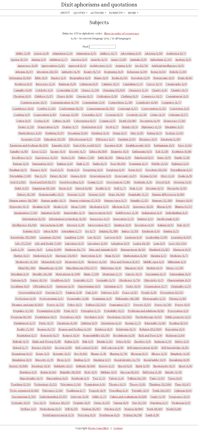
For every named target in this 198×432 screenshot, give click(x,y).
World (173, 409)
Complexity (147, 102)
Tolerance (52, 390)
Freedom (156, 169)
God (18, 182)
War (139, 402)
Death (127, 120)
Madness (75, 249)
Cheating (22, 96)
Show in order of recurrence (121, 33)
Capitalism (133, 84)
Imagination (25, 212)
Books (120, 78)
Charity (159, 90)
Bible (41, 78)
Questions (67, 323)
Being (158, 71)
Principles (90, 310)
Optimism (113, 286)
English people (138, 145)
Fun (40, 176)
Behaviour (137, 71)
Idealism (41, 206)
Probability (114, 310)
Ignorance (143, 206)
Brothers (23, 84)
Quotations (111, 323)
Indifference (127, 212)
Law (94, 237)
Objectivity (153, 280)
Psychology (119, 317)
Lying (53, 249)
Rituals (105, 341)
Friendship (20, 176)
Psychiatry (94, 317)
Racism (133, 323)
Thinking (160, 384)
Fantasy (21, 163)
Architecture (101, 65)
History (26, 194)
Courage (69, 114)
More (133, 12)
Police (75, 304)
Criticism (178, 114)
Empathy (61, 145)
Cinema (85, 96)
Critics (23, 120)
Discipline (174, 127)
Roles (123, 341)
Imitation (50, 212)
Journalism (71, 231)
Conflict (46, 108)
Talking (137, 378)
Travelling (118, 390)
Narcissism (156, 274)
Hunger (184, 200)
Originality (181, 286)
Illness (164, 206)
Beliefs (178, 71)
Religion (150, 329)
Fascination (42, 163)
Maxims (158, 255)
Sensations (22, 353)
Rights (72, 341)
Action (41, 53)
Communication (65, 102)
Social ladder (155, 360)
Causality (23, 90)
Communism (93, 102)
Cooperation (45, 114)
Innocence (99, 219)
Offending (42, 286)
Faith (105, 157)
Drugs (120, 133)
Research (50, 335)
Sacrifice (142, 341)
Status (48, 372)
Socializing (179, 360)
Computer (171, 102)
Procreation (178, 310)
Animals (138, 59)
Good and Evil (43, 182)
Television (70, 384)
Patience (109, 292)
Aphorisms (161, 59)
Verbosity (20, 402)
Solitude (85, 366)
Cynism (107, 120)
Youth (152, 415)
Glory (167, 176)
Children (44, 96)
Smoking (101, 360)
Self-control (86, 347)
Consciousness (100, 108)
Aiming (38, 59)
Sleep (63, 360)
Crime (157, 114)
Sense (42, 353)
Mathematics (135, 255)
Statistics (28, 372)
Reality (25, 329)
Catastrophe (176, 84)
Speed (125, 366)
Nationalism (180, 274)
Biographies (80, 78)
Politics (96, 304)
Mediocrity (27, 261)
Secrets (63, 347)
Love (177, 243)
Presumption (48, 310)
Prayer (182, 304)
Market (21, 255)
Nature (38, 280)
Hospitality (138, 194)
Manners (182, 249)
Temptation (94, 384)
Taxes (175, 378)
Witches (112, 409)
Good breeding (71, 182)
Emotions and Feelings (29, 145)
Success (129, 372)
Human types (115, 200)
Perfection (25, 298)
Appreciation (53, 65)
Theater (117, 384)
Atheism (24, 71)
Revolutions (124, 335)
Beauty (92, 71)
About (65, 12)
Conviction (179, 108)
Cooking (22, 114)
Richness (175, 335)
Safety (182, 341)
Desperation (48, 127)
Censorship (67, 90)
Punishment (24, 323)
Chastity (179, 90)
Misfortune (111, 268)
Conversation (153, 108)
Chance (90, 90)
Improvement (100, 212)
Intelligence (24, 225)
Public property (178, 317)
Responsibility (96, 335)
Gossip (95, 182)
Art (141, 65)
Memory (97, 261)
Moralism (20, 274)
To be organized (24, 390)
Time (182, 384)
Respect (71, 335)
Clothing (129, 96)
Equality (19, 151)
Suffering (152, 372)
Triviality (140, 390)
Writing (132, 415)
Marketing (42, 255)
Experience (46, 157)
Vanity (157, 396)
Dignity (130, 127)
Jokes (50, 231)
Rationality (155, 323)
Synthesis (80, 378)
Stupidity (70, 372)
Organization (155, 286)
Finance (38, 169)
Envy (185, 145)
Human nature (23, 200)
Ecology (174, 133)
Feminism (138, 163)
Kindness (151, 231)
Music (91, 274)
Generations (100, 176)
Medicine (179, 255)
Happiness (43, 188)
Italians (165, 225)
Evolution (181, 151)
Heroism (154, 188)
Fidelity (160, 163)
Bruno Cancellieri (98, 428)
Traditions (75, 390)
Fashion (65, 163)
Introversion (99, 225)
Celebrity (44, 90)
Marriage (66, 255)
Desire (26, 127)
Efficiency (105, 139)
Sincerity (44, 360)
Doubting (54, 133)
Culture (61, 120)
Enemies (113, 145)
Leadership (156, 237)
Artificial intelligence (168, 65)
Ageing (19, 59)
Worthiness (109, 415)
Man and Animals (103, 249)
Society (18, 366)
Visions (120, 402)
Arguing (123, 65)
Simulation (21, 360)
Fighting (180, 163)
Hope (117, 194)
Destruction (92, 127)
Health (103, 188)
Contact (118, 428)
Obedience (129, 280)
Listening (74, 243)
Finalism (18, 169)
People (148, 292)
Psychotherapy (149, 317)
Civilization (107, 96)
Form (135, 169)
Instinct (145, 219)
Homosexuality (51, 194)
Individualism (176, 212)
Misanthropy (50, 268)
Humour (162, 200)
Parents (53, 292)
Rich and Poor (150, 335)
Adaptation (62, 53)
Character (138, 90)
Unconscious (24, 396)
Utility (99, 396)
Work (154, 409)
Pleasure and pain (27, 304)
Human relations (84, 200)
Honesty (76, 194)
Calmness (89, 84)
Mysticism (112, 274)
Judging (108, 231)
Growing (182, 182)
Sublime (109, 372)
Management (133, 249)
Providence (70, 317)
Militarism (177, 261)
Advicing (154, 53)
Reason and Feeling (75, 329)
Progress (21, 317)
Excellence (22, 157)
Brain (185, 78)
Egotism (127, 139)
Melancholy (51, 261)
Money (174, 268)
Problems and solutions (146, 310)
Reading (178, 323)
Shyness (139, 353)
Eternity (77, 151)
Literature (97, 243)
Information (33, 219)
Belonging (20, 78)
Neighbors (60, 280)
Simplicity (180, 353)
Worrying (87, 415)
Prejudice (23, 310)
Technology (45, 384)
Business (67, 84)
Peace (130, 292)
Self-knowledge (175, 347)
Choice (65, 96)
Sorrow (106, 366)
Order (133, 286)
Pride (70, 310)
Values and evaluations (128, 396)
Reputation (27, 335)
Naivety (133, 274)
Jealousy (31, 231)
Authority (71, 71)
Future (58, 176)
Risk (87, 341)
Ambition (58, 59)
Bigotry (58, 78)
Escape (57, 151)
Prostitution (46, 317)
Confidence (23, 108)
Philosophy (127, 298)
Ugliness (183, 390)
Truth (162, 390)
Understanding (53, 396)
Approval (77, 65)
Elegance (148, 139)
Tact (99, 378)
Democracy (174, 120)
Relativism (126, 329)
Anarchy (99, 59)
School (20, 347)
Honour (97, 194)
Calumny (110, 84)
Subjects (117, 12)
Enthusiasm (164, 145)
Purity (46, 323)
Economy (30, 139)
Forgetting (93, 169)
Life (23, 243)
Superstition (57, 378)
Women (133, 409)
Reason (46, 329)
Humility (139, 200)
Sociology (40, 366)
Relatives (103, 329)
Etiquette (120, 151)
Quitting (89, 323)
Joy (90, 231)
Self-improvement (142, 347)
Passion (74, 292)
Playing (177, 298)
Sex (80, 353)
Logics (141, 243)
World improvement (58, 415)
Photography (154, 298)
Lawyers (113, 237)
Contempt (128, 108)
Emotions (170, 139)
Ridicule (21, 341)
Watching (159, 402)
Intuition (122, 225)
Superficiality (31, 378)
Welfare (28, 409)
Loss (159, 243)
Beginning (113, 71)
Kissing (171, 231)
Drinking (100, 133)
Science (41, 347)
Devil (112, 127)
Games (78, 176)
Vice (40, 402)
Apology (183, 59)
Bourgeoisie (163, 78)
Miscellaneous (81, 268)
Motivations (68, 274)
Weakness (181, 402)
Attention (47, 71)
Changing (114, 90)
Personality (78, 298)
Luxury (35, 249)
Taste (157, 378)
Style (90, 372)
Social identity (127, 360)
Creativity (136, 114)
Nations (18, 280)
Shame (98, 353)
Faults (100, 163)
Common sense (34, 102)
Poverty (142, 304)
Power (163, 304)
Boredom (140, 78)
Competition (120, 102)
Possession (119, 304)
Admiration (86, 53)
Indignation (152, 212)
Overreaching (30, 292)
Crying (41, 120)
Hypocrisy (19, 206)
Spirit (142, 366)
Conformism (71, 108)
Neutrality (83, 280)
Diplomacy (151, 127)
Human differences (168, 194)
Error (39, 151)
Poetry (55, 304)
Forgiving (115, 169)
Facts (68, 157)
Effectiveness (80, 139)
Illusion (183, 206)
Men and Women (125, 261)
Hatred (83, 188)
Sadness (162, 341)
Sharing (118, 353)
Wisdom (91, 409)
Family (182, 157)
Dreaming (78, 133)
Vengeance (179, 396)
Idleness (120, 206)
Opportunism (89, 286)
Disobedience (30, 133)
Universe (79, 396)
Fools (73, 169)
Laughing (74, 237)
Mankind (159, 249)
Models (154, 268)
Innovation (123, 219)
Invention (144, 225)
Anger (118, 59)
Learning (181, 237)
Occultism (20, 286)
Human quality (53, 200)
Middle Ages (153, 261)
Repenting (175, 329)
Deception (150, 120)
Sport (185, 366)
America (79, 59)
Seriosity (61, 353)
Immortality (74, 212)
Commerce (152, 96)
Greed (163, 182)
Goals (185, 176)
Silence (159, 353)
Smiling (82, 360)
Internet (75, 225)
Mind (26, 268)
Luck (17, 249)
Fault (82, 163)
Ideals (60, 206)
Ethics (98, 151)
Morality (42, 274)
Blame (101, 78)
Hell (120, 188)
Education (54, 139)
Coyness (114, 114)
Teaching (20, 384)
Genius (148, 176)
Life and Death (48, 243)
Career (154, 84)
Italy (183, 225)
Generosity (125, 176)
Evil (162, 151)
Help (136, 188)
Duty (137, 133)
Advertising (131, 53)
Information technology (67, 219)
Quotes (80, 12)
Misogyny (134, 268)
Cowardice (92, 114)
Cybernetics (85, 120)
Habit (22, 188)
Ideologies (99, 206)
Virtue (102, 402)
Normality (105, 280)
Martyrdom (91, 255)
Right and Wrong (46, 341)
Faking (123, 157)
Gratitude (143, 182)
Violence (59, 402)
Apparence (28, 65)
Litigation (120, 243)
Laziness (133, 237)
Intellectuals (168, 219)
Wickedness (50, 409)
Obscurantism (179, 280)
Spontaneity (164, 366)
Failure (86, 157)
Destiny (70, 127)
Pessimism (102, 298)
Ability (23, 53)
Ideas (78, 206)
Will (71, 409)
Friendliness (181, 169)
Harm (65, 188)
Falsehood (144, 157)
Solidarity (63, 366)
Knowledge (23, 237)
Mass (112, 255)
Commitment (177, 96)
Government (118, 182)
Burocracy (45, 84)
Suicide (173, 372)
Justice (130, 231)
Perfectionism (51, 298)
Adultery (108, 53)
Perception (171, 292)
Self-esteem (112, 347)
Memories (74, 261)
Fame (164, 157)
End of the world (87, 145)
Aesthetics (176, 53)
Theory (137, 384)
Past (91, 292)
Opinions (65, 286)
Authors (98, 12)
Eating (154, 133)
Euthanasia (142, 151)
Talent (116, 378)
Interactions (51, 225)
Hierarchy (177, 188)
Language (50, 237)
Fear (117, 163)
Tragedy (97, 390)
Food (56, 169)
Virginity (81, 402)
